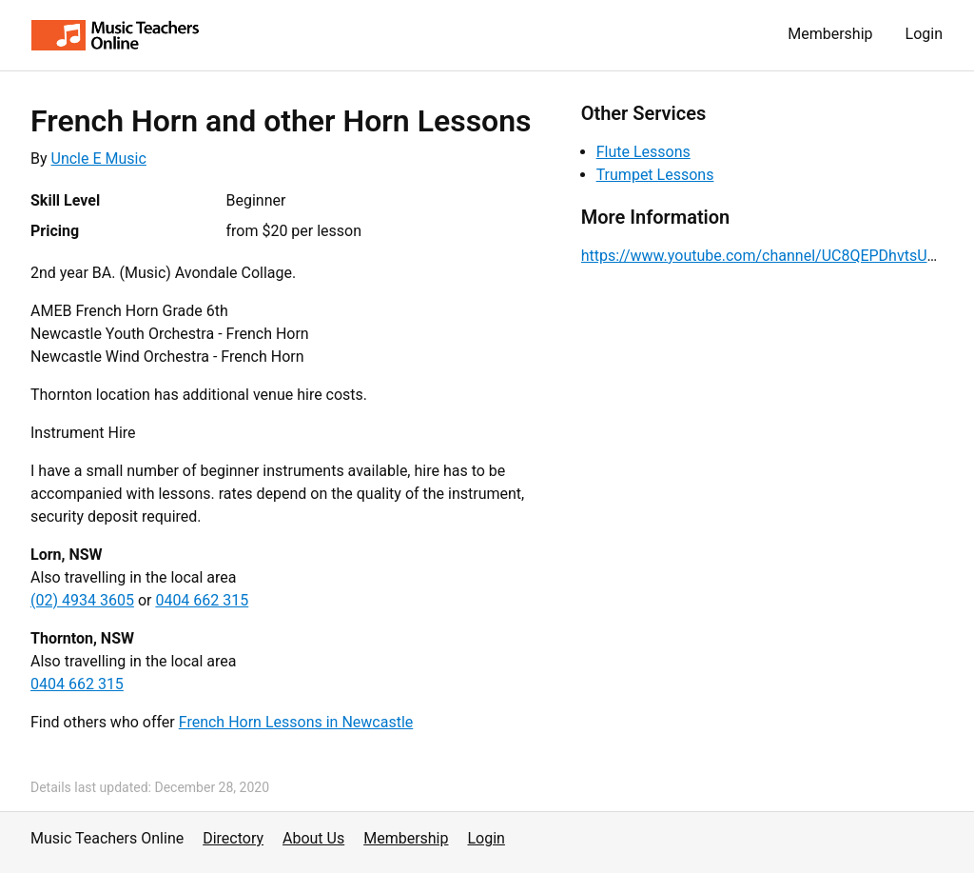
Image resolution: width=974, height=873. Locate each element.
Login (924, 34)
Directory (233, 838)
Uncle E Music (98, 158)
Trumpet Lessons (655, 175)
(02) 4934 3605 (82, 600)
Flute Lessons (643, 152)
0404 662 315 (201, 600)
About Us (313, 838)
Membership (830, 34)
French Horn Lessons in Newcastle (296, 722)
